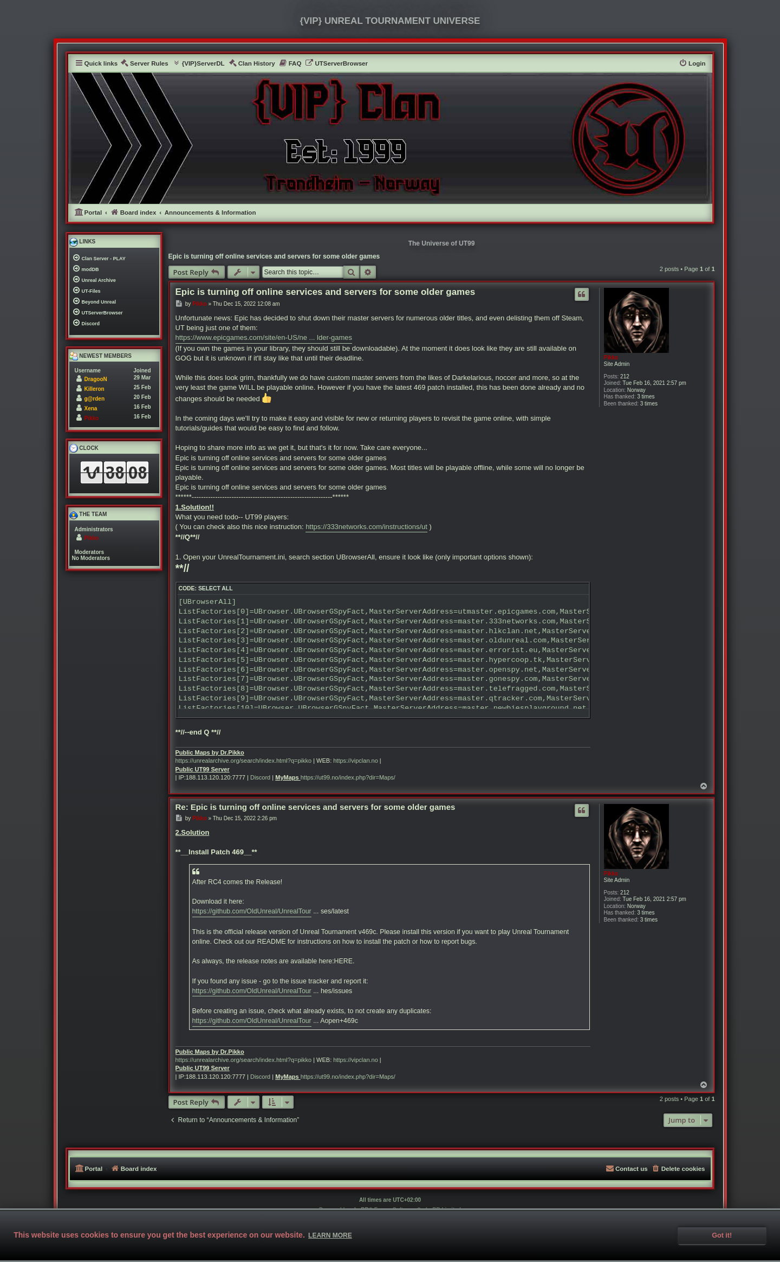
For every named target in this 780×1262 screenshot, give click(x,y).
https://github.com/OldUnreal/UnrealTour (251, 911)
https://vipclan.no (355, 760)
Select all (215, 588)
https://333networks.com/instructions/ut (366, 527)
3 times (645, 397)
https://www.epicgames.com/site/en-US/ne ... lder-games (264, 337)
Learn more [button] (330, 1235)
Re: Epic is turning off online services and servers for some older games (316, 807)
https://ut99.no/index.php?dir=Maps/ (348, 777)
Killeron (94, 389)
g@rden (94, 399)
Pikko (611, 357)
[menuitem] (144, 63)
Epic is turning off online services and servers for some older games (274, 256)
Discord (260, 777)
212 (624, 376)
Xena (91, 408)
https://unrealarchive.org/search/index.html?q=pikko (244, 760)
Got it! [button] (722, 1235)
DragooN (95, 379)
